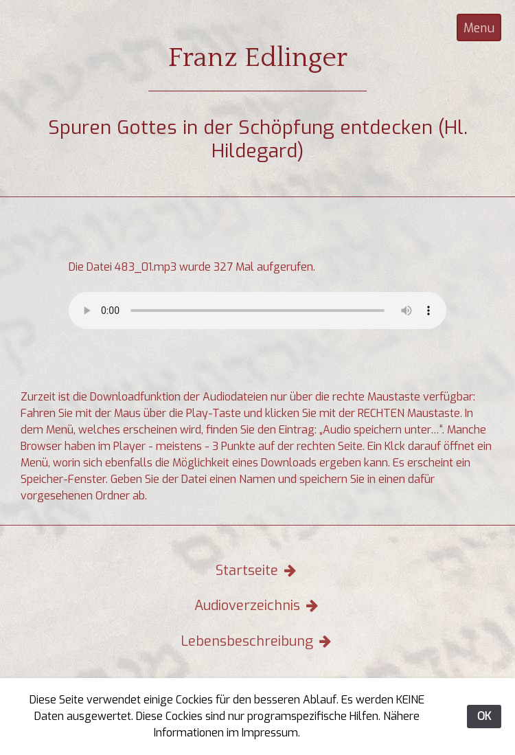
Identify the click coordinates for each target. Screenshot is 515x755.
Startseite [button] (257, 570)
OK (484, 716)
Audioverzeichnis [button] (257, 605)
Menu (479, 28)
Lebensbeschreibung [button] (257, 641)
